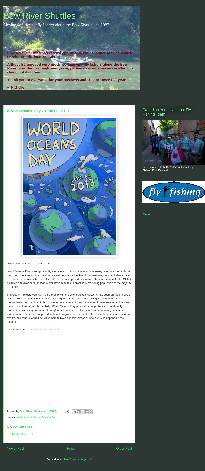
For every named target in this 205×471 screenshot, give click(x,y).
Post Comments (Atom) (77, 459)
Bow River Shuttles (39, 16)
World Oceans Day (45, 417)
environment (24, 417)
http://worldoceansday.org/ (45, 329)
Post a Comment (22, 434)
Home (70, 448)
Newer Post (15, 448)
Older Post (124, 448)
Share (146, 214)
